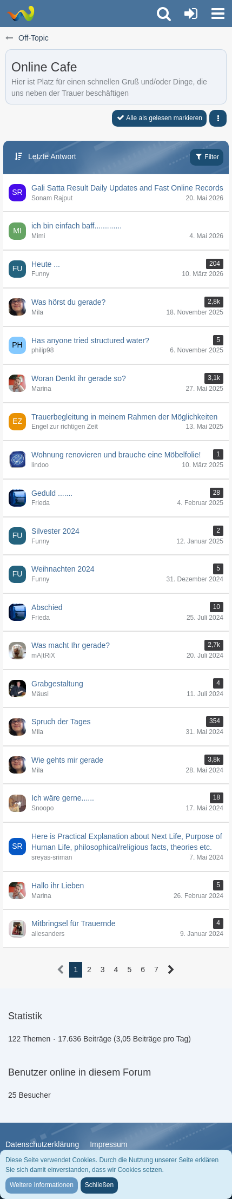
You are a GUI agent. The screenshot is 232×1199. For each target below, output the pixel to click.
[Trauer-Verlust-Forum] (20, 13)
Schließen (99, 1185)
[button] (218, 13)
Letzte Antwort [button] (52, 156)
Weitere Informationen (42, 1185)
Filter (206, 156)
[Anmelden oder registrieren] (191, 13)
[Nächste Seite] (171, 970)
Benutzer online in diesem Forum (79, 1072)
